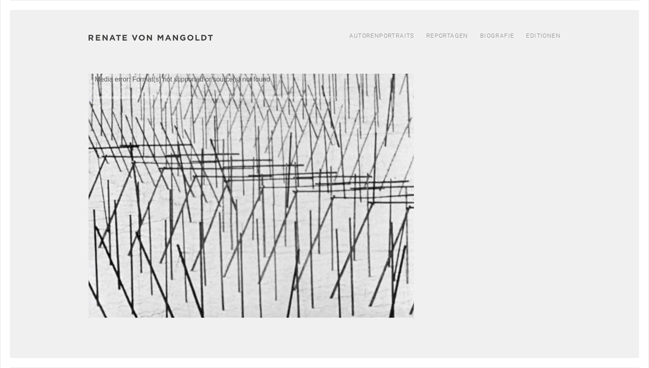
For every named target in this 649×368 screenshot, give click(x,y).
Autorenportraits (381, 35)
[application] (251, 193)
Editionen (543, 35)
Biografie (497, 35)
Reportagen (447, 35)
